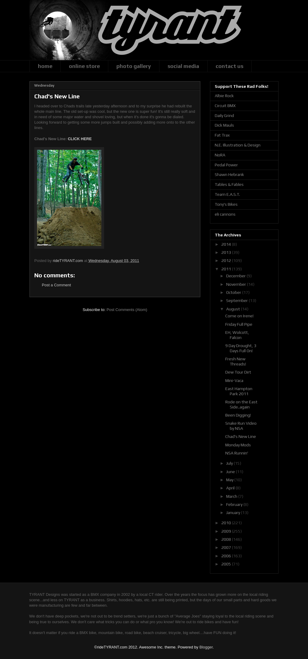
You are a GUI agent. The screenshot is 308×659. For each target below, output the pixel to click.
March (232, 496)
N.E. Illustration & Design (237, 145)
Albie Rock (224, 95)
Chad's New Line (240, 436)
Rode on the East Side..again (241, 404)
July (230, 463)
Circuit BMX (225, 105)
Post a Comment (56, 285)
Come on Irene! (239, 315)
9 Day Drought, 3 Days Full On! (240, 348)
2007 (226, 547)
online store (84, 66)
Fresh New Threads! (235, 361)
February (234, 504)
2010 (226, 522)
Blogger (206, 647)
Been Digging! (238, 415)
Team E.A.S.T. (227, 194)
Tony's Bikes (226, 204)
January (233, 512)
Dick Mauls (224, 125)
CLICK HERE (79, 139)
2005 (226, 564)
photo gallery (133, 66)
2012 (226, 260)
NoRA (220, 154)
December (236, 275)
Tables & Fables (229, 184)
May (230, 479)
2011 (226, 268)
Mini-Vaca (234, 380)
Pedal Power (226, 164)
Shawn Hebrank (229, 174)
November (236, 284)
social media (183, 66)
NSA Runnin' (236, 453)
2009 (226, 531)
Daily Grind (224, 115)
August (233, 308)
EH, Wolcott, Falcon (237, 335)
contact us (229, 66)
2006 (226, 555)
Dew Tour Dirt (238, 372)
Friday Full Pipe (238, 324)
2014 (226, 244)
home (45, 66)
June (231, 471)
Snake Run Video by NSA (241, 426)
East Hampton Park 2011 (238, 391)
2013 (226, 252)
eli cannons (225, 214)
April (231, 487)
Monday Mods (238, 444)
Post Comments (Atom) (126, 309)
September (237, 300)
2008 (226, 539)
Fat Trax (222, 135)
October (234, 292)
